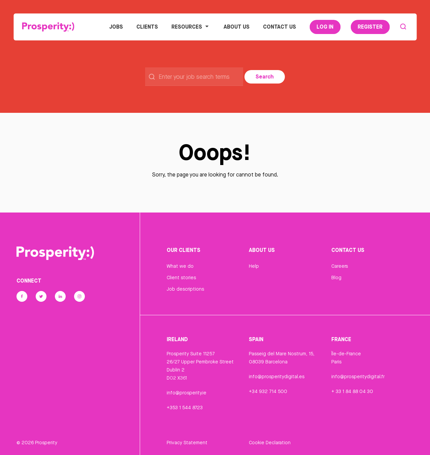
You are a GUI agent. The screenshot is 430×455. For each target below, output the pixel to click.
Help (254, 266)
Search (265, 76)
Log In (325, 26)
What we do (180, 266)
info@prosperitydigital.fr (358, 376)
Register (370, 26)
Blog (336, 277)
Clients (147, 26)
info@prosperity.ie (186, 393)
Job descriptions (185, 289)
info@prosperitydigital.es (276, 376)
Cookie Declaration (270, 443)
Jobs (116, 26)
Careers (339, 266)
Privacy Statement (187, 443)
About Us (237, 26)
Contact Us (279, 26)
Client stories (181, 277)
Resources (190, 26)
